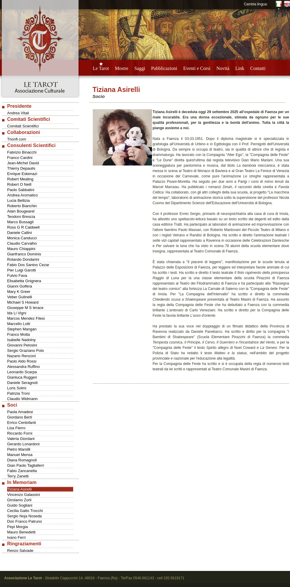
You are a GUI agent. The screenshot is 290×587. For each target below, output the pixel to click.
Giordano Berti (19, 417)
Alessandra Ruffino (23, 366)
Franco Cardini (19, 157)
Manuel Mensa (19, 454)
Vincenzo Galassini (23, 494)
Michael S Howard (23, 302)
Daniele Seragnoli (22, 382)
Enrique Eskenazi (22, 173)
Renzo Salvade (20, 550)
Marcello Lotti (18, 323)
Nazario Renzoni (21, 356)
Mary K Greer (18, 291)
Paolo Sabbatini (20, 190)
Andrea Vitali (18, 113)
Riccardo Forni (19, 433)
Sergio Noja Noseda (24, 516)
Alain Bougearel (21, 211)
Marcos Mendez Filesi (26, 318)
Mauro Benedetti (21, 532)
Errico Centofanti (21, 422)
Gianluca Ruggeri (22, 377)
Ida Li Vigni (16, 313)
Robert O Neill (19, 184)
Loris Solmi (16, 388)
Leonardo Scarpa (22, 372)
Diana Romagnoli (22, 460)
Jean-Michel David (23, 163)
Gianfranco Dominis (24, 254)
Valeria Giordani (21, 438)
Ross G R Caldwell (23, 227)
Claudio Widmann (22, 398)
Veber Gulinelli (19, 297)
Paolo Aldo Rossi (21, 361)
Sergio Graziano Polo (25, 350)
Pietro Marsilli (18, 449)
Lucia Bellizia (18, 200)
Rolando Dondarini (23, 259)
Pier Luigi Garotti (21, 270)
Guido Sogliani (19, 505)
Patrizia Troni (18, 393)
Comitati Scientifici (23, 126)
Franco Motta (18, 334)
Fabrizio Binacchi (22, 152)
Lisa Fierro (16, 428)
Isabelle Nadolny (21, 340)
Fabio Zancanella (22, 471)
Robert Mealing (20, 179)
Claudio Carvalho (22, 243)
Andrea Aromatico (22, 195)
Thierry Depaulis (21, 168)
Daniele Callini (19, 232)
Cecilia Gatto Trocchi (25, 510)
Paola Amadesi (20, 412)
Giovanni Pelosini (22, 345)
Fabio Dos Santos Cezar (28, 265)
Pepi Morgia (17, 526)
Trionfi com (16, 139)
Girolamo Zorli (19, 500)
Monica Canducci (22, 238)
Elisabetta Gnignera (24, 281)
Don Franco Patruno (24, 521)
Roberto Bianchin (22, 206)
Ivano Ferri (16, 537)
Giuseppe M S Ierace (25, 307)
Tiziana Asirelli (19, 489)
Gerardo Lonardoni (23, 444)
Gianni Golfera (19, 286)
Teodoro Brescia (21, 216)
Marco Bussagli (20, 222)
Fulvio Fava (17, 275)
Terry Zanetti (18, 476)
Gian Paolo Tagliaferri (25, 465)
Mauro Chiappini (21, 248)
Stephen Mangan (22, 329)
